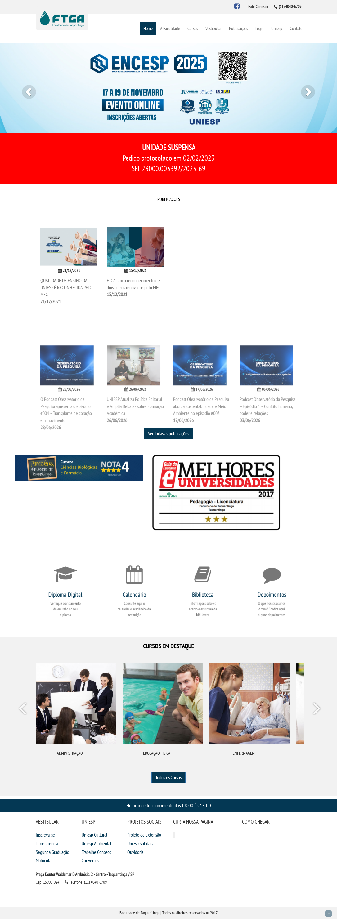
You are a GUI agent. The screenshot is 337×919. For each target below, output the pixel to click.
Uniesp (276, 28)
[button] (25, 88)
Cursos (192, 28)
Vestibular (213, 28)
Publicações (238, 28)
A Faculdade (170, 28)
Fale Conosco (258, 6)
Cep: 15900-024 (47, 882)
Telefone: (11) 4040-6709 (86, 882)
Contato (296, 28)
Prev (24, 710)
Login (259, 28)
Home (148, 28)
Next (316, 710)
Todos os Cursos (168, 777)
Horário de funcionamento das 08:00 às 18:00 (168, 805)
